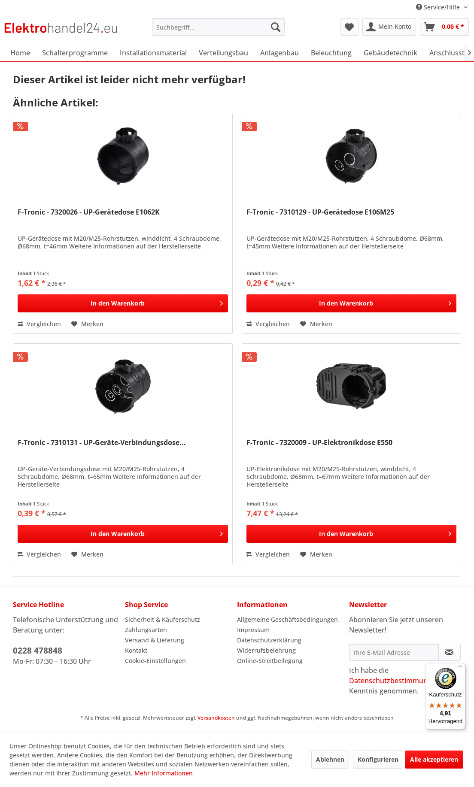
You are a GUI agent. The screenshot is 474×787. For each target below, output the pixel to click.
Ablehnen (330, 759)
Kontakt (136, 650)
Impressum (253, 630)
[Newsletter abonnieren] (449, 652)
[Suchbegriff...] (218, 27)
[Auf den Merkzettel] (87, 324)
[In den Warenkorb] (123, 303)
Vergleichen (39, 324)
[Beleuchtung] (331, 52)
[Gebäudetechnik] (390, 52)
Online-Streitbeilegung (270, 661)
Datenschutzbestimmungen (394, 680)
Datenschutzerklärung (269, 640)
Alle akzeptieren (434, 759)
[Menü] (460, 668)
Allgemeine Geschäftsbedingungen (287, 619)
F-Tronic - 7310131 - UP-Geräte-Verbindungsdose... (102, 442)
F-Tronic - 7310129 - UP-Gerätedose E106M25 (320, 212)
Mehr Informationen (163, 773)
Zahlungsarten (146, 630)
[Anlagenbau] (279, 52)
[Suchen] (276, 27)
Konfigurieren (378, 759)
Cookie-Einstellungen (155, 661)
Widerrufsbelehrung (266, 650)
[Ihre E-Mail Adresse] (394, 652)
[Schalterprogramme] (75, 52)
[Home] (20, 52)
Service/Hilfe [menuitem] (439, 7)
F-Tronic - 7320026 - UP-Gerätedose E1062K (89, 212)
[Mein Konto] (389, 27)
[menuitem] (218, 27)
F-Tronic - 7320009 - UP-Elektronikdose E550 (319, 442)
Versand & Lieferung (154, 640)
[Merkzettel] (349, 27)
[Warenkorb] (444, 27)
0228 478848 (37, 650)
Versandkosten (216, 717)
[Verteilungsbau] (223, 52)
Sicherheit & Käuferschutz (162, 619)
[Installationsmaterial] (153, 52)
